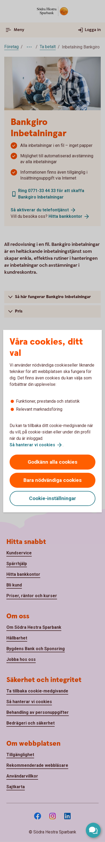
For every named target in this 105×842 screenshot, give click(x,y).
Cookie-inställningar (52, 498)
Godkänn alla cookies (52, 462)
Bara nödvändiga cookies (52, 480)
